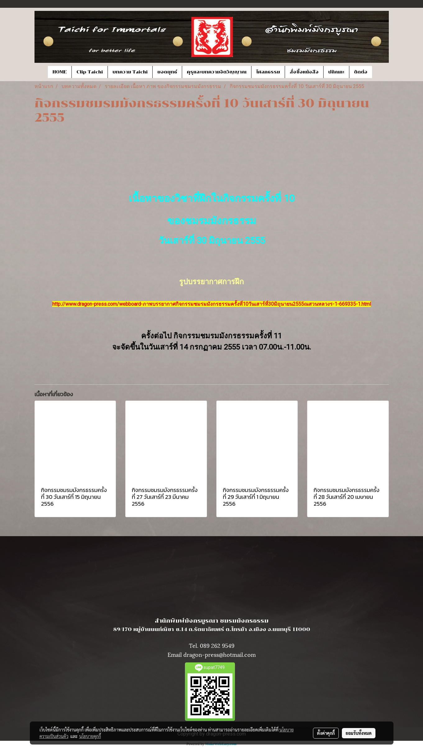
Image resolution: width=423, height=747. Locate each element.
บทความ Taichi (130, 72)
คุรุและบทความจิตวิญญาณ (216, 72)
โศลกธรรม (268, 72)
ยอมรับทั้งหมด (359, 733)
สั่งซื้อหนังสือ (304, 72)
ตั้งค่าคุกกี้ (326, 733)
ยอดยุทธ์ (167, 72)
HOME (60, 72)
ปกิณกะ (336, 72)
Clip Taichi (89, 72)
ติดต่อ (360, 72)
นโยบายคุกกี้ (90, 736)
